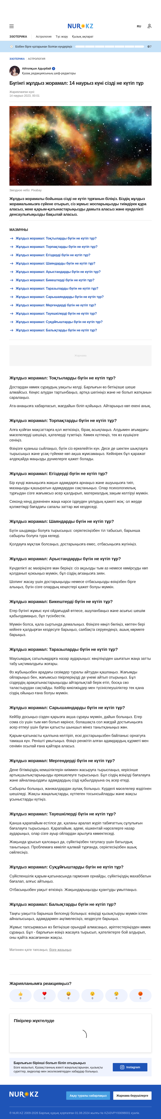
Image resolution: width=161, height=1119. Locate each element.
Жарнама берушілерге (132, 1095)
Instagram (130, 1067)
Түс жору (62, 36)
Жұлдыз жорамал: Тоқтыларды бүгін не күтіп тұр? (53, 238)
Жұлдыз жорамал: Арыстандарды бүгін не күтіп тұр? (55, 272)
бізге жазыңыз (60, 950)
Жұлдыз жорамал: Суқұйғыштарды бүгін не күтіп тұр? (56, 322)
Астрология (44, 36)
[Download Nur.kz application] (80, 10)
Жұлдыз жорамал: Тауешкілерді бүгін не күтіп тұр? (53, 314)
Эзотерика (18, 36)
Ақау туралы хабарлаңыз (88, 1095)
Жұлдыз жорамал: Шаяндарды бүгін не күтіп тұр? (52, 263)
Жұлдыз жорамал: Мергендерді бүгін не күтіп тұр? (52, 305)
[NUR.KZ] (80, 26)
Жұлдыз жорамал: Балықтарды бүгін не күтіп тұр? (53, 330)
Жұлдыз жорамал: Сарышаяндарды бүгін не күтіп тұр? (56, 297)
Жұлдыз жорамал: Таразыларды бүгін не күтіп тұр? (53, 288)
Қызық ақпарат (82, 36)
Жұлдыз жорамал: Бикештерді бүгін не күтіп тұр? (51, 280)
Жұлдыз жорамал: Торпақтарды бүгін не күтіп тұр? (53, 247)
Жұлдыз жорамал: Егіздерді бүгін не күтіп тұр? (49, 255)
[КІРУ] (149, 26)
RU (139, 26)
